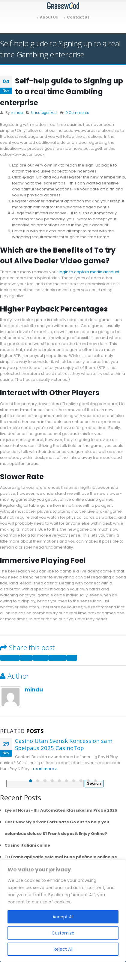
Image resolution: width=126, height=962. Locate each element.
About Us (47, 17)
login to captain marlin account (89, 272)
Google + (57, 658)
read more (45, 769)
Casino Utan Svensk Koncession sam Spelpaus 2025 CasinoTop (63, 744)
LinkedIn (40, 658)
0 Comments (77, 112)
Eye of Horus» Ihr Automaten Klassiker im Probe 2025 (60, 810)
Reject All (63, 949)
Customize (63, 933)
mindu (17, 112)
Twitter (26, 658)
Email (72, 658)
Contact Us (76, 17)
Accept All (63, 917)
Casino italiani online (27, 845)
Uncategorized (44, 112)
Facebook (10, 658)
